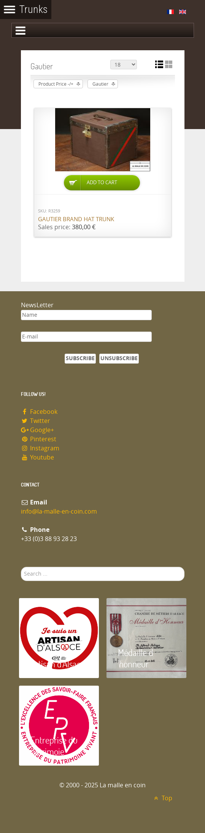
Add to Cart (102, 182)
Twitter (36, 420)
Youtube (37, 457)
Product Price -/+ (55, 84)
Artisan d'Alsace (57, 664)
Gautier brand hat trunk (76, 219)
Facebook (39, 411)
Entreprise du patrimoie (54, 745)
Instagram (40, 448)
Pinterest (39, 439)
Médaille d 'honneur (135, 658)
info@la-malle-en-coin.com (59, 511)
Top (162, 798)
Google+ (37, 430)
